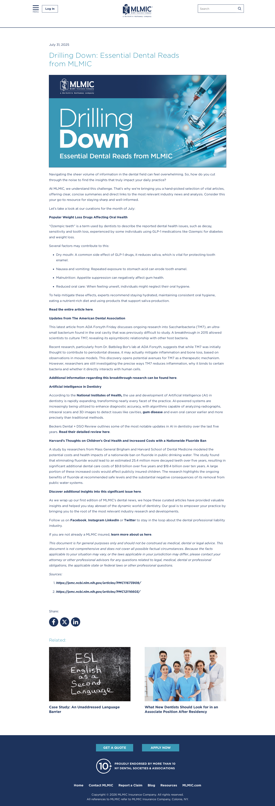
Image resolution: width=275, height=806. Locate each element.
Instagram (96, 520)
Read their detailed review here (84, 432)
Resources (168, 785)
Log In (50, 8)
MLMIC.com (191, 785)
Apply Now (161, 747)
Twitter (130, 520)
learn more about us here (131, 534)
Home (78, 785)
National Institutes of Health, (99, 395)
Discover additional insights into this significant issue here (95, 491)
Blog (151, 785)
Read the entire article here (71, 309)
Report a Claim (130, 785)
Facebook (78, 520)
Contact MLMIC (101, 785)
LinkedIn (112, 520)
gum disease (153, 412)
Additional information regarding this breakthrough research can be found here (113, 378)
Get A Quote (114, 747)
